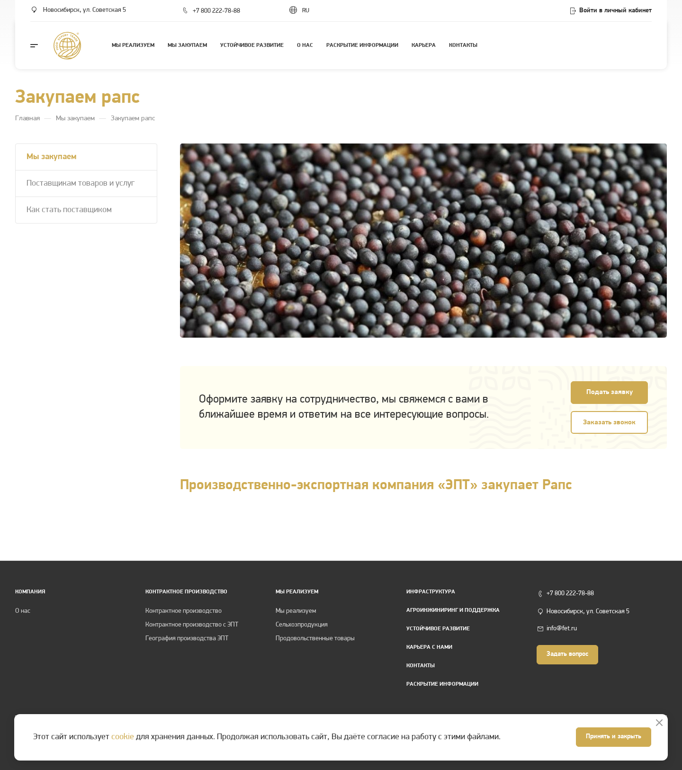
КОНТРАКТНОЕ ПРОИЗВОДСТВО (186, 592)
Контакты (420, 666)
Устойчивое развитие (438, 629)
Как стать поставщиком (69, 210)
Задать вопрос (567, 654)
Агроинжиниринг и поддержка (453, 610)
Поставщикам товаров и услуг (81, 183)
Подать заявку (609, 392)
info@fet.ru (562, 629)
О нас (22, 611)
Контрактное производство (183, 611)
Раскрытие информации (442, 684)
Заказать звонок (609, 422)
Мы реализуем (297, 592)
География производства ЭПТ (186, 638)
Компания (30, 592)
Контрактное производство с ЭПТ (191, 624)
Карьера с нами (429, 647)
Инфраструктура (430, 592)
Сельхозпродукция (302, 624)
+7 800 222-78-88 (216, 11)
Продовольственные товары (315, 638)
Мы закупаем (52, 156)
